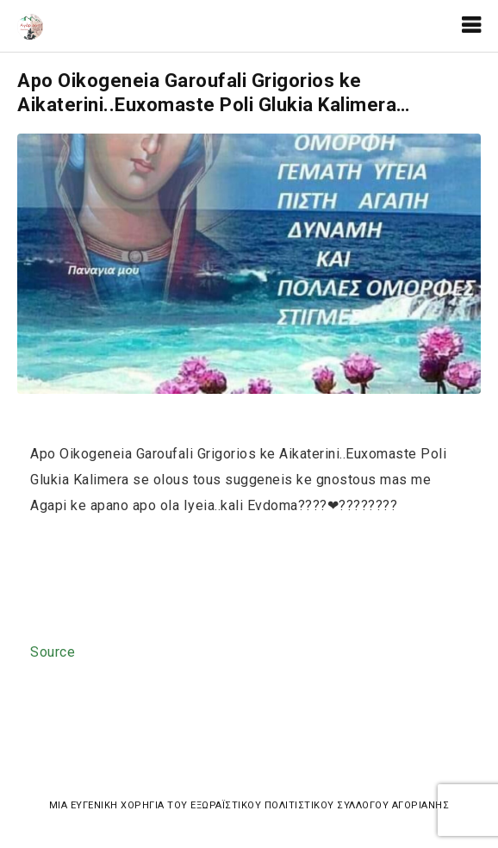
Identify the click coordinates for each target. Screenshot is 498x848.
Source (52, 652)
